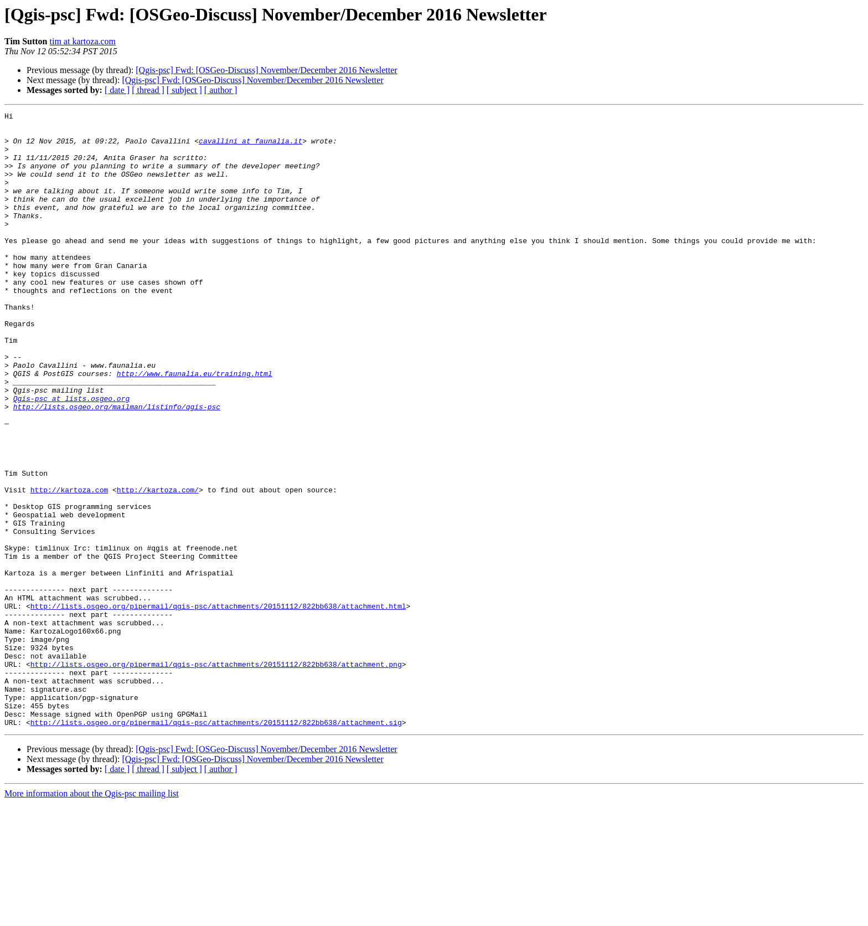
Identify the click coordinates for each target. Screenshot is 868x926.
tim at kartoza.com (83, 41)
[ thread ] (148, 90)
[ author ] (220, 90)
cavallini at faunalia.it (250, 147)
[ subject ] (184, 90)
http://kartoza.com (69, 566)
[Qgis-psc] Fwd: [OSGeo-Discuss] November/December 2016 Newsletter (266, 70)
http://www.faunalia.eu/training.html (194, 426)
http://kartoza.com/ (158, 566)
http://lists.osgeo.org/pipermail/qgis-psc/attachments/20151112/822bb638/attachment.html (218, 706)
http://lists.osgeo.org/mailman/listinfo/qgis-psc (116, 466)
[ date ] (117, 90)
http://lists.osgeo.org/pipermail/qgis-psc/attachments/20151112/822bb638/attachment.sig (216, 845)
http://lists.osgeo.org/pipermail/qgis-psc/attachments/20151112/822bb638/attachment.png (216, 775)
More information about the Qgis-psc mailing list (91, 916)
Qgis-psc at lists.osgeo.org (71, 456)
